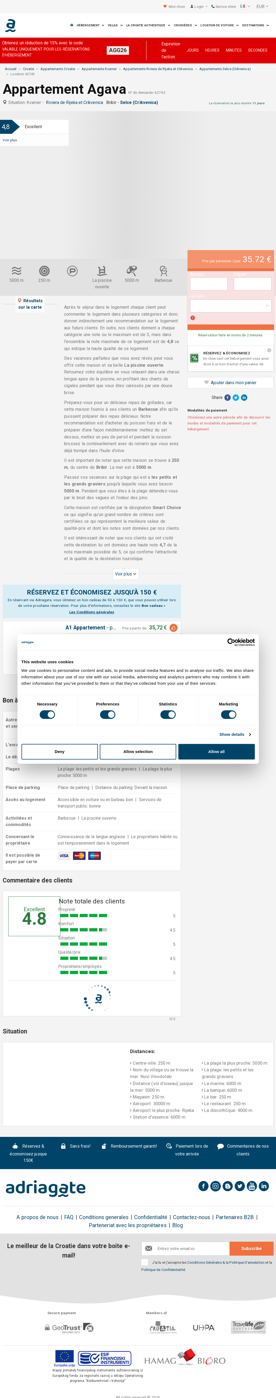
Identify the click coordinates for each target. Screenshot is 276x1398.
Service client (223, 7)
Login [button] (201, 7)
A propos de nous (37, 1217)
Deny (60, 751)
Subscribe (251, 1248)
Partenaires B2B (235, 1217)
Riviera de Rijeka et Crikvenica (75, 102)
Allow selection (138, 751)
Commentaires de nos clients (243, 1150)
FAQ (68, 1217)
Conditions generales (103, 1217)
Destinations (255, 25)
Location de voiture (219, 25)
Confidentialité (150, 1217)
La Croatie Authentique (148, 25)
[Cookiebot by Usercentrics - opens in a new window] (231, 642)
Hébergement (90, 25)
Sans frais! (75, 1147)
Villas (115, 25)
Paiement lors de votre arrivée (187, 1150)
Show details (231, 734)
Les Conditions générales (91, 612)
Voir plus (10, 140)
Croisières (185, 25)
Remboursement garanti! (129, 1147)
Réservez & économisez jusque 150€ (28, 1153)
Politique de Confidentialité (163, 1269)
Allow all (216, 751)
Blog (177, 1225)
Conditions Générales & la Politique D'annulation (225, 1262)
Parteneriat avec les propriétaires (128, 1225)
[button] (245, 6)
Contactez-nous (191, 1217)
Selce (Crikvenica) (140, 102)
